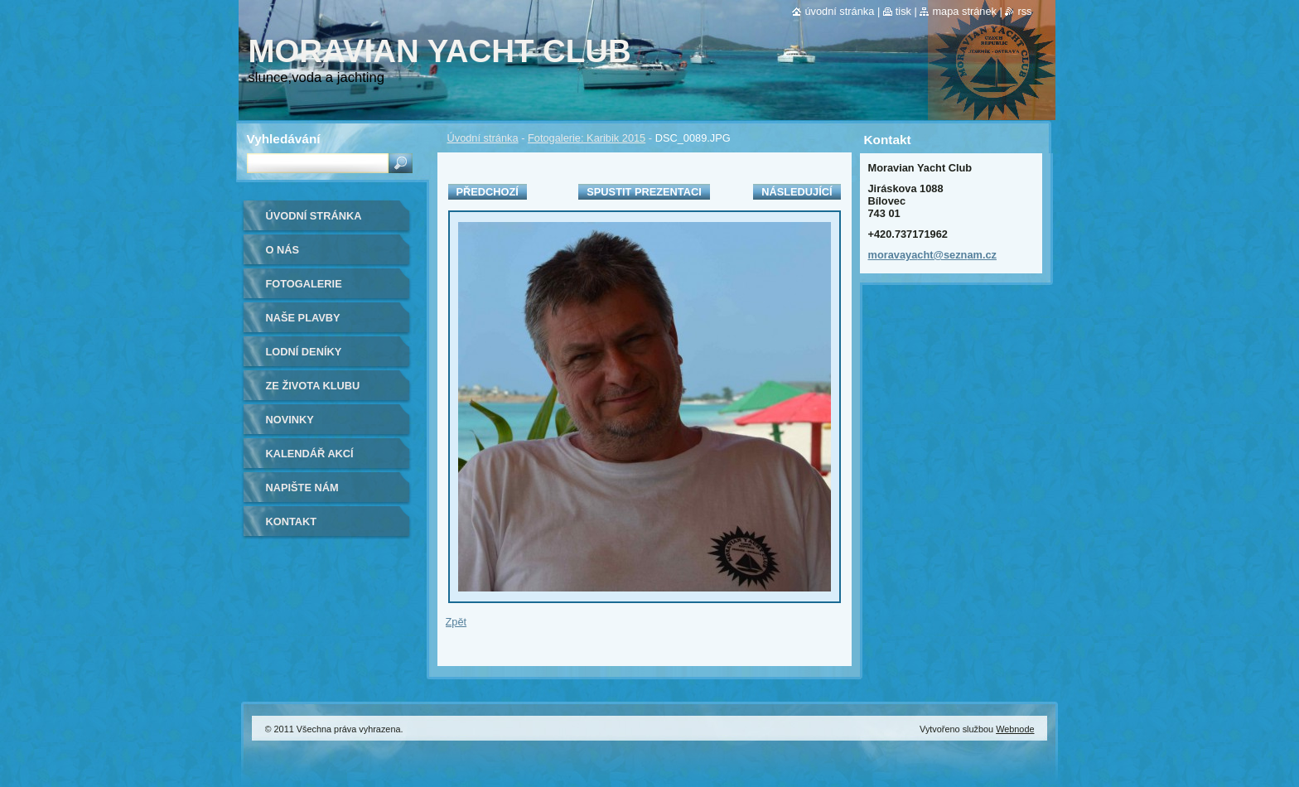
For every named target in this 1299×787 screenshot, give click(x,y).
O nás (283, 250)
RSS (1024, 11)
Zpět (456, 622)
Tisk (903, 11)
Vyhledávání (284, 139)
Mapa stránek (964, 11)
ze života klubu (313, 385)
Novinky (290, 419)
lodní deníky (304, 351)
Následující (796, 192)
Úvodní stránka (483, 138)
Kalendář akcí (310, 453)
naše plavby (303, 317)
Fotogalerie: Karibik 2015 (586, 138)
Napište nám (302, 487)
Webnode (1015, 729)
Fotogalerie (304, 284)
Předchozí (487, 192)
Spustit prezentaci (644, 192)
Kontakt (291, 521)
